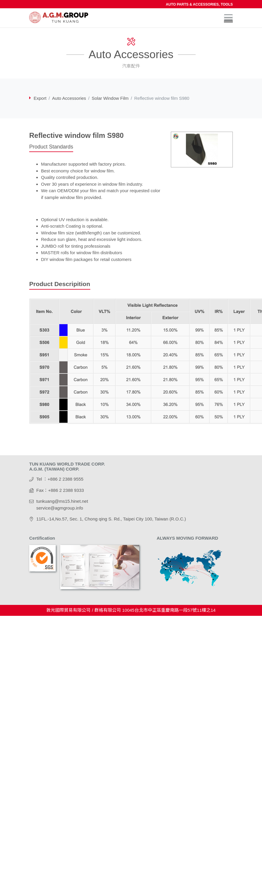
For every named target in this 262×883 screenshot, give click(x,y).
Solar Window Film (110, 98)
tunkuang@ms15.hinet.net (62, 501)
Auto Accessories (69, 98)
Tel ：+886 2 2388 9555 (59, 479)
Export (40, 98)
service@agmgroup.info (59, 507)
